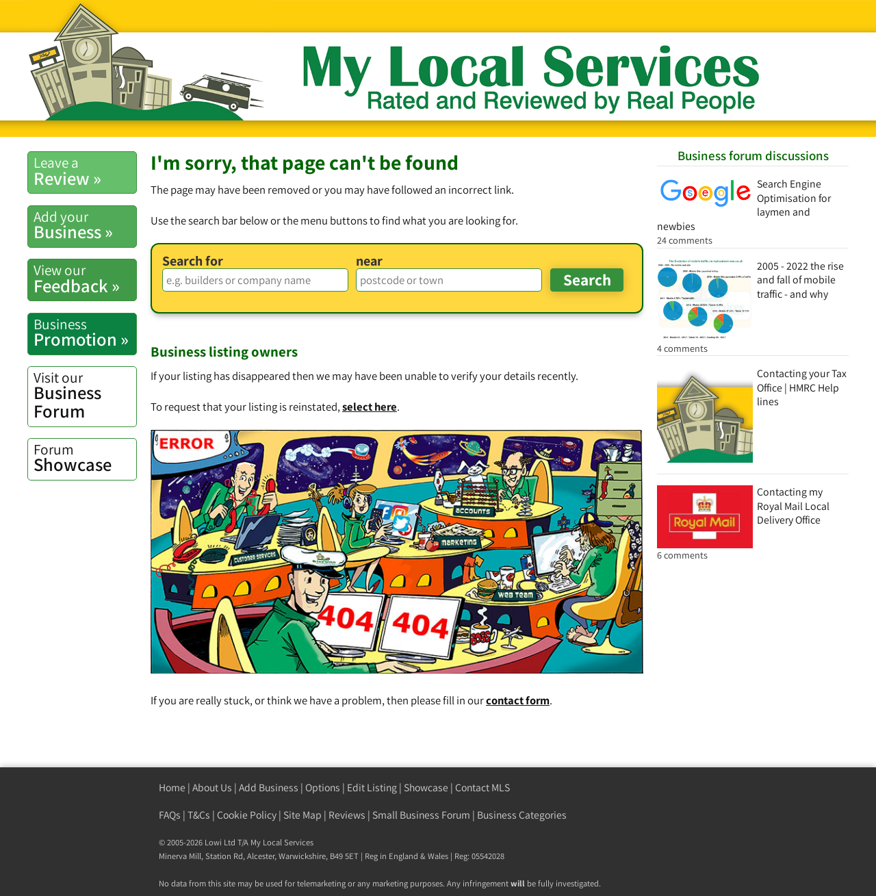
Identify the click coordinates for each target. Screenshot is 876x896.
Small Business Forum (421, 814)
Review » (85, 171)
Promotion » (85, 332)
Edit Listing (372, 787)
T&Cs (199, 814)
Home (172, 787)
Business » (85, 225)
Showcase (85, 457)
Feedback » (85, 278)
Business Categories (522, 814)
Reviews (346, 814)
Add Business (268, 787)
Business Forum (85, 395)
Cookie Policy (246, 814)
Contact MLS (482, 787)
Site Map (302, 814)
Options (322, 787)
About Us (212, 787)
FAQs (170, 814)
